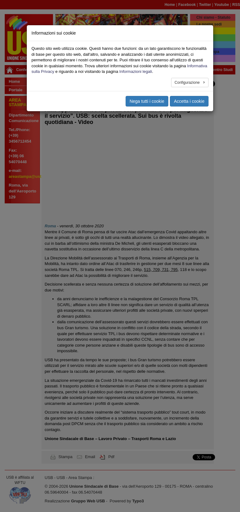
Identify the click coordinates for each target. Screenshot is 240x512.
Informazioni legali (135, 71)
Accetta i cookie (189, 101)
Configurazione (188, 82)
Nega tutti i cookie (147, 101)
